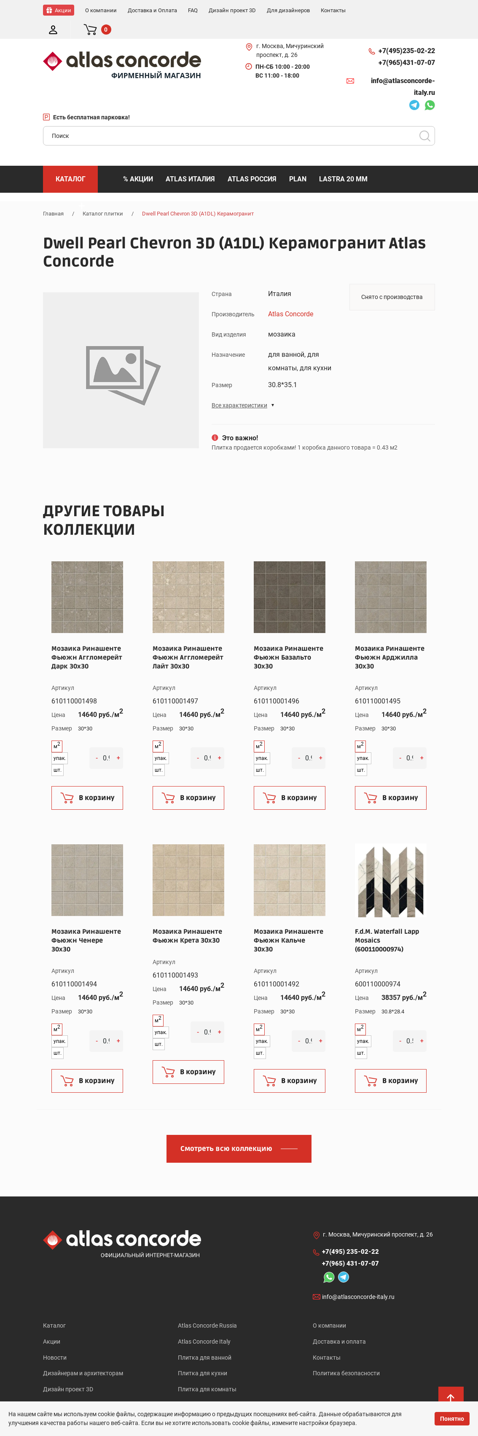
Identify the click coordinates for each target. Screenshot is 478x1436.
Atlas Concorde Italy (204, 1323)
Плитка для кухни (202, 1356)
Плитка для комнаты (207, 1372)
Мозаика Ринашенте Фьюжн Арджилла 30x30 (389, 639)
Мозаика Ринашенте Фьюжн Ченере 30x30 (86, 922)
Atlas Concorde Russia (207, 1307)
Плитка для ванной (204, 1339)
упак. (60, 740)
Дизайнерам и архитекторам (83, 1356)
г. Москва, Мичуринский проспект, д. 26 (290, 32)
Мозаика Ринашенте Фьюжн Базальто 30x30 (288, 639)
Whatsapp (429, 87)
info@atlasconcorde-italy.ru (403, 68)
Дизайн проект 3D (68, 1372)
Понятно (452, 1418)
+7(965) (407, 44)
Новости (55, 1339)
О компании (329, 1307)
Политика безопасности (346, 1356)
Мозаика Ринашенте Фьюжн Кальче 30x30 (288, 922)
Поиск (425, 117)
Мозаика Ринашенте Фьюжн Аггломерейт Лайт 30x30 (188, 639)
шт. (58, 751)
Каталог (54, 1307)
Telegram (414, 87)
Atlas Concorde (290, 295)
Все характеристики (239, 386)
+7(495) (407, 32)
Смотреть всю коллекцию (226, 1130)
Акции (51, 1323)
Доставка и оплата (339, 1323)
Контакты (327, 1339)
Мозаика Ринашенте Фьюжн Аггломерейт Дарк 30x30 (86, 639)
